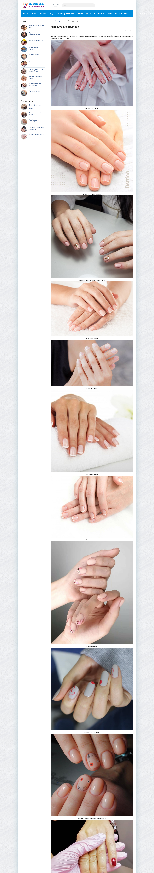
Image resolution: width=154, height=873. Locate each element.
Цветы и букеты (121, 14)
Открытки (143, 14)
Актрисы (133, 14)
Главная (25, 14)
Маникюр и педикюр (66, 14)
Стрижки (34, 14)
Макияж (43, 14)
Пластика (101, 14)
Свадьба (52, 14)
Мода (110, 14)
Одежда (80, 14)
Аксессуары (90, 14)
